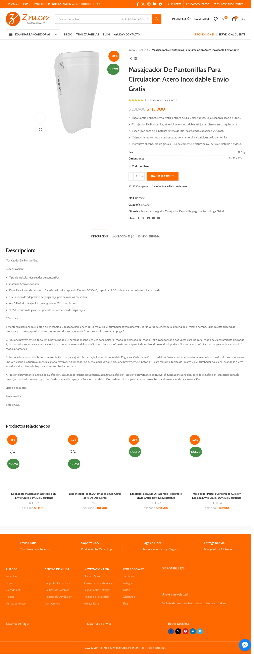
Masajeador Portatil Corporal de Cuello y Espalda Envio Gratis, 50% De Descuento (216, 496)
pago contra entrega (204, 211)
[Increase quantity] (142, 176)
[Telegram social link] (160, 4)
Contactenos (52, 603)
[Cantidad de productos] (137, 176)
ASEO (95, 503)
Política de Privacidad (96, 596)
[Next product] (140, 58)
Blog (125, 603)
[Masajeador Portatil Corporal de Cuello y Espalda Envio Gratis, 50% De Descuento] (216, 461)
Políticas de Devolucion (58, 596)
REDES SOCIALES (134, 569)
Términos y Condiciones (98, 583)
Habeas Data (91, 603)
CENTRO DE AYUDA (57, 569)
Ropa (9, 583)
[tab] (99, 234)
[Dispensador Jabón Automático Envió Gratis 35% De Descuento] (95, 461)
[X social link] (143, 4)
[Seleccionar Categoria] (135, 19)
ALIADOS (11, 569)
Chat (47, 576)
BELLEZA (34, 503)
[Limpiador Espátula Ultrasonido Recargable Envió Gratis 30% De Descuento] (156, 461)
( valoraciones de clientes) (161, 100)
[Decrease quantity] (131, 176)
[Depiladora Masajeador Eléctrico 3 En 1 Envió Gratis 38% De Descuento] (34, 461)
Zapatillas (11, 576)
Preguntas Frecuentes (57, 583)
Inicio (132, 50)
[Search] (108, 19)
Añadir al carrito (162, 176)
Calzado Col (13, 590)
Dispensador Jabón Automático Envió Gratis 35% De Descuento (95, 496)
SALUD (143, 50)
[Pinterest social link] (149, 4)
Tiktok (126, 590)
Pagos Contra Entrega (96, 590)
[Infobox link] (33, 546)
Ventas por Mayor (16, 603)
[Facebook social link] (137, 4)
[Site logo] (27, 18)
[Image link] (36, 632)
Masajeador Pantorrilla (178, 211)
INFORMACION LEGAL (97, 569)
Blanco (145, 211)
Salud (220, 211)
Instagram (129, 583)
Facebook (128, 576)
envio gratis (157, 211)
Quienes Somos (93, 576)
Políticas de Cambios (57, 590)
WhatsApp (129, 596)
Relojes (10, 596)
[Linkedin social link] (154, 4)
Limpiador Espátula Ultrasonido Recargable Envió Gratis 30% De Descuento (156, 496)
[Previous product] (131, 58)
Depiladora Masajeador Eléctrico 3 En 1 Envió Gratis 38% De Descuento (34, 496)
